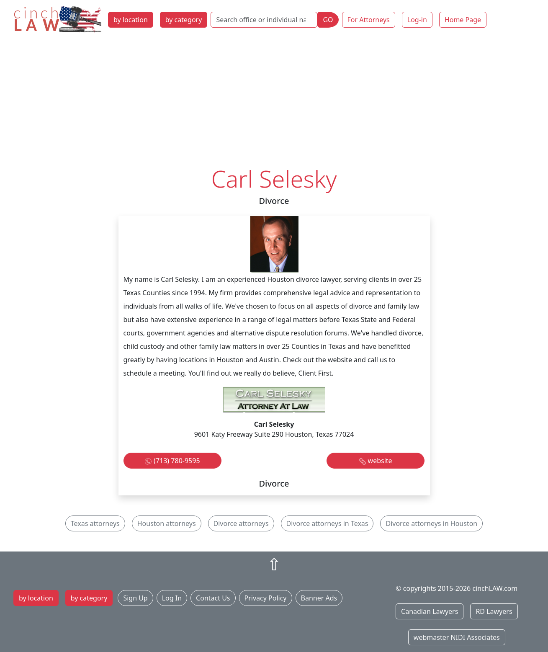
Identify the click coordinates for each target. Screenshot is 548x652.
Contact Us (213, 598)
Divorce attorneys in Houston (431, 523)
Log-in (417, 19)
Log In (172, 598)
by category (183, 19)
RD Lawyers (494, 611)
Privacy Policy (265, 598)
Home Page (463, 19)
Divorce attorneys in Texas (327, 523)
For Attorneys (368, 19)
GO (328, 19)
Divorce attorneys (241, 523)
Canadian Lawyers (429, 611)
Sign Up (135, 598)
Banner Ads (319, 598)
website (380, 460)
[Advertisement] (274, 101)
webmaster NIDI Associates (457, 637)
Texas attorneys (95, 523)
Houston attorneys (166, 523)
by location (130, 19)
